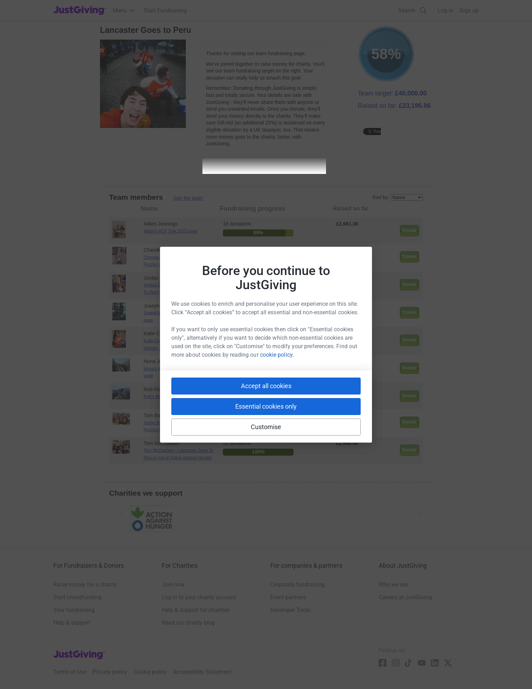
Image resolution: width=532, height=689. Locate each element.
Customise (266, 427)
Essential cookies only (266, 406)
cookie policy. (277, 354)
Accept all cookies (266, 386)
